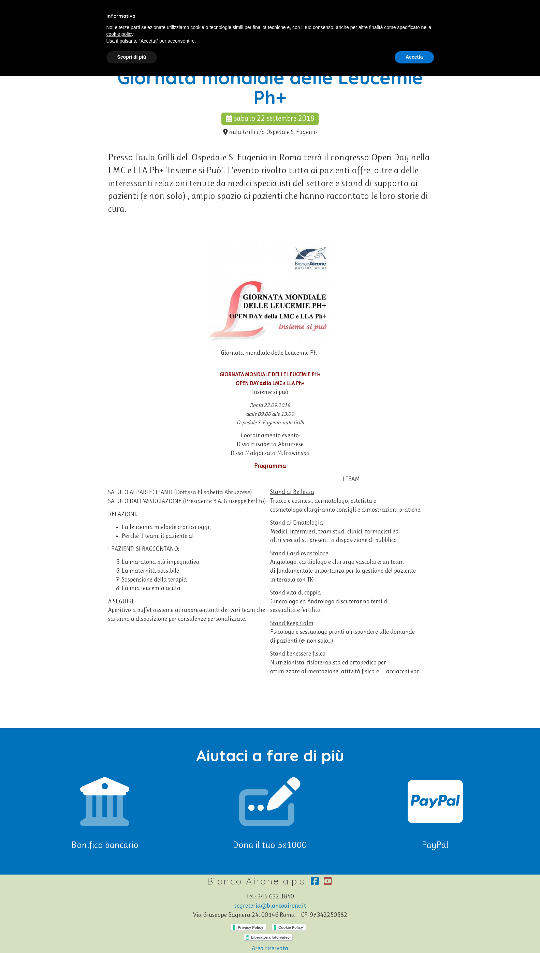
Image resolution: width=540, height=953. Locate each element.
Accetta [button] (414, 57)
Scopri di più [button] (131, 57)
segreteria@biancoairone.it (270, 905)
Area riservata (270, 948)
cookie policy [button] (119, 34)
